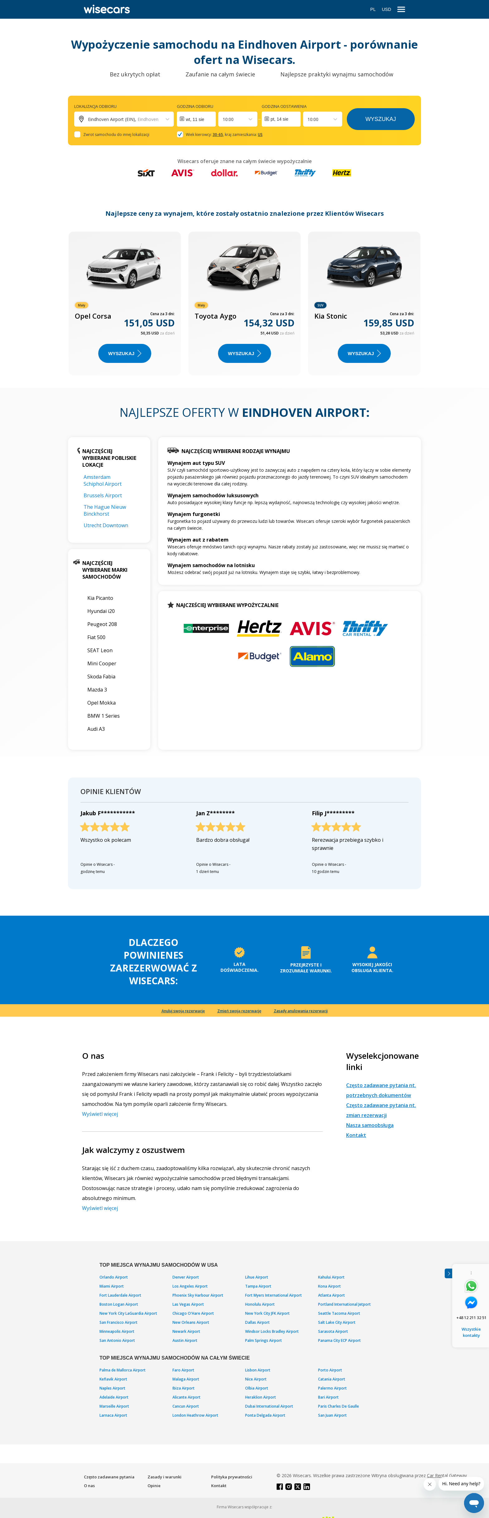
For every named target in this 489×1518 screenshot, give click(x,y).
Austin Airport (184, 1340)
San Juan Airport (332, 1415)
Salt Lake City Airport (337, 1322)
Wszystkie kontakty (471, 1332)
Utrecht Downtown (106, 525)
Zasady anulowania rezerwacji (301, 1011)
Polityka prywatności (231, 1476)
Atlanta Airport (331, 1295)
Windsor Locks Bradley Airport (272, 1331)
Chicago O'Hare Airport (193, 1313)
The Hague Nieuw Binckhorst (105, 510)
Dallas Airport (257, 1322)
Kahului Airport (331, 1277)
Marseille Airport (114, 1406)
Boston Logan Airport (118, 1304)
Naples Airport (112, 1388)
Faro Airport (183, 1370)
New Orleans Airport (190, 1322)
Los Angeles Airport (190, 1286)
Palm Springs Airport (263, 1340)
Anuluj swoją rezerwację (183, 1011)
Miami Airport (111, 1286)
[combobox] (223, 119)
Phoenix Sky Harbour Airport (197, 1295)
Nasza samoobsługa (370, 1125)
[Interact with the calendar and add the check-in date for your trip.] (196, 119)
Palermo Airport (332, 1388)
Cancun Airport (185, 1406)
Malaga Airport (185, 1379)
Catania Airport (331, 1379)
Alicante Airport (186, 1397)
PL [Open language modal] (372, 9)
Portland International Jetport (344, 1304)
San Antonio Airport (117, 1340)
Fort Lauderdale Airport (120, 1295)
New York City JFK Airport (267, 1313)
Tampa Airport (258, 1286)
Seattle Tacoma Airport (339, 1313)
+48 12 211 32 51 (471, 1317)
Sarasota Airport (333, 1331)
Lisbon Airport (257, 1370)
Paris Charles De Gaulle (338, 1406)
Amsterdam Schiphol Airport (103, 480)
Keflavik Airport (113, 1379)
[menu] (401, 9)
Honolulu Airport (260, 1304)
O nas (89, 1485)
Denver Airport (185, 1277)
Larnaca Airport (113, 1415)
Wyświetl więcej (100, 1114)
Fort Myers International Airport (273, 1295)
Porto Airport (330, 1370)
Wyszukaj (381, 119)
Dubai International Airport (269, 1406)
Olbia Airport (256, 1388)
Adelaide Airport (113, 1397)
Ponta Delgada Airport (265, 1415)
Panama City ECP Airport (339, 1340)
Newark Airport (186, 1331)
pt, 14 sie (279, 119)
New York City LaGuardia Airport (128, 1313)
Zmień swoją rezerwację (239, 1011)
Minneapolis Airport (116, 1331)
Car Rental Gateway (447, 1475)
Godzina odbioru (195, 106)
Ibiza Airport (183, 1388)
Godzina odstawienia (284, 106)
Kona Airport (329, 1286)
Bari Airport (328, 1397)
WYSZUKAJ (124, 353)
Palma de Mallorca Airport (122, 1370)
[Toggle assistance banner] (448, 1273)
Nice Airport (256, 1379)
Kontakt (356, 1135)
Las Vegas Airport (188, 1304)
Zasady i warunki (165, 1476)
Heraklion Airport (260, 1397)
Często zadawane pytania (109, 1476)
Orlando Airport (113, 1277)
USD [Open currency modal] (386, 9)
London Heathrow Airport (195, 1415)
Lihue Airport (256, 1277)
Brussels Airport (103, 495)
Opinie (154, 1485)
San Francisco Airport (118, 1322)
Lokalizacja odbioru (95, 106)
